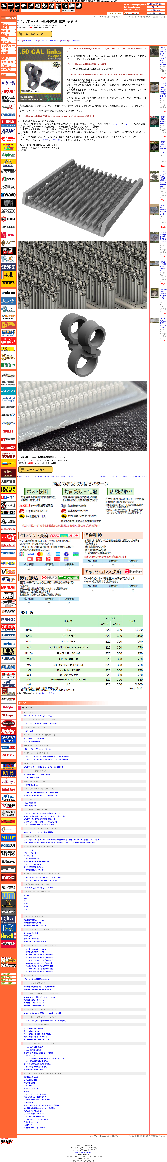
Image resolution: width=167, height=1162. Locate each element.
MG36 (26, 901)
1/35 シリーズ (43, 975)
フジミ (8, 667)
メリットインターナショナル (8, 829)
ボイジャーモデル (30, 1009)
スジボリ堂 (8, 439)
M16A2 (26, 895)
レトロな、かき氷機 (31, 933)
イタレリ (8, 179)
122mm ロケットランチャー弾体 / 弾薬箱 (38, 832)
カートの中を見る (131, 13)
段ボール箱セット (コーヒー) (34, 1031)
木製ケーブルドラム (31, 1088)
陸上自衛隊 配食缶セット (32, 923)
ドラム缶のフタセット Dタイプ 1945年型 (38, 960)
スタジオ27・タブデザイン (8, 447)
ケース (72, 6)
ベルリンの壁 (28, 731)
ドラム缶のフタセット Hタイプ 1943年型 (38, 969)
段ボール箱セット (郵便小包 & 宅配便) (37, 1034)
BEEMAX (8, 611)
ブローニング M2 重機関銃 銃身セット (37, 979)
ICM (8, 91)
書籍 (79, 6)
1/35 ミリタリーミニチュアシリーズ (42, 846)
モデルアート (8, 845)
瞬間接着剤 (57, 140)
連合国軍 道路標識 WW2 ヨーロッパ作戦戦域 (39, 1108)
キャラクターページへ (8, 45)
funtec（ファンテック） (8, 635)
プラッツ (8, 675)
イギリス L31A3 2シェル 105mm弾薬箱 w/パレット (42, 813)
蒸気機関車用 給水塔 (31, 1077)
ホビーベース (8, 739)
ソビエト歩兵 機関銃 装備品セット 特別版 (38, 1053)
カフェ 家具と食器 (30, 1080)
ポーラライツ (8, 723)
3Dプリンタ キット (35, 25)
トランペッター (29, 892)
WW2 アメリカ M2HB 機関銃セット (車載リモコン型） (43, 1013)
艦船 (17, 6)
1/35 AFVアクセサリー (36, 712)
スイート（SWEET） (8, 431)
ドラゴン (27, 884)
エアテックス (8, 211)
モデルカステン (8, 853)
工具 (58, 6)
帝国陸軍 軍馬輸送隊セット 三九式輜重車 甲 (39, 987)
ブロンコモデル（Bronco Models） (8, 683)
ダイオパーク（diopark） (8, 473)
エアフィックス (8, 219)
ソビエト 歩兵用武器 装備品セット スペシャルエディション (44, 1058)
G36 (25, 898)
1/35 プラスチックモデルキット (45, 789)
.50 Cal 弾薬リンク (30, 41)
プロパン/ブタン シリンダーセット (36, 1119)
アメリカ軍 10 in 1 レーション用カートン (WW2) (41, 880)
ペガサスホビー (8, 691)
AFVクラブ (8, 227)
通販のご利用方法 (156, 4)
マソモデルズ (28, 1025)
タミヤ (26, 846)
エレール (8, 275)
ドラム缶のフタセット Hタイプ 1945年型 (38, 972)
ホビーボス (8, 747)
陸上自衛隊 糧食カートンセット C (36, 925)
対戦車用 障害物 (29, 1083)
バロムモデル (8, 579)
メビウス (8, 821)
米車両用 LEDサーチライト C (34, 1006)
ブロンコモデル (29, 993)
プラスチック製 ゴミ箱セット (34, 1117)
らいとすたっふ (8, 912)
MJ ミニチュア (23, 461)
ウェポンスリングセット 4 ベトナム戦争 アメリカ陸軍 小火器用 (46, 759)
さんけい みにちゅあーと (8, 383)
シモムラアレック (8, 423)
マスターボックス (30, 1017)
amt (8, 235)
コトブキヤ (8, 365)
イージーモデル (8, 163)
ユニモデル (8, 888)
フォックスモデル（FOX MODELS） (8, 651)
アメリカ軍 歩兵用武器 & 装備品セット (37, 1061)
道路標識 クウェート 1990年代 (34, 1128)
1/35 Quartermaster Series (40, 884)
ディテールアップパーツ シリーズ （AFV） (45, 874)
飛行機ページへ (8, 27)
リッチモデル (8, 928)
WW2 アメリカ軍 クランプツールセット (163, 323)
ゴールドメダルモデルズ (8, 357)
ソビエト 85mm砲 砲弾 (32, 741)
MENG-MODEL (29, 745)
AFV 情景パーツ (74, 41)
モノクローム (8, 861)
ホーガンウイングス (8, 715)
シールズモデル (8, 399)
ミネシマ (8, 797)
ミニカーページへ (8, 49)
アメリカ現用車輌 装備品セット (35, 867)
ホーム (89, 1136)
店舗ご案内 (8, 974)
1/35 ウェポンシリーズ (44, 892)
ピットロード (8, 619)
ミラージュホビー (8, 805)
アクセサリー (32, 799)
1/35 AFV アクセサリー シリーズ (47, 993)
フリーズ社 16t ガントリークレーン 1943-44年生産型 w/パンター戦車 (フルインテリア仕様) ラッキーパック (61, 840)
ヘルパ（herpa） (8, 707)
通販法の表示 (8, 983)
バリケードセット (30, 853)
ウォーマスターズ (8, 203)
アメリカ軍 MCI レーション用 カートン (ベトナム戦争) (43, 877)
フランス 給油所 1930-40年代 (34, 1114)
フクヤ (8, 659)
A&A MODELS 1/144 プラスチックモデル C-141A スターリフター (122, 477)
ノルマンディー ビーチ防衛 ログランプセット (40, 824)
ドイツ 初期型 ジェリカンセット (35, 870)
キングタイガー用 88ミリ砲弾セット (36, 861)
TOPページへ (8, 18)
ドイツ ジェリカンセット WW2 (35, 1094)
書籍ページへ (8, 75)
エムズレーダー (8, 959)
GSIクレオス (8, 391)
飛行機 (11, 6)
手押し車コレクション (31, 1122)
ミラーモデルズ (8, 813)
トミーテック (8, 529)
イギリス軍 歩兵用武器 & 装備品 (35, 1067)
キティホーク (8, 309)
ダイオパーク (28, 828)
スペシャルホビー (8, 455)
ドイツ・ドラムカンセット (33, 864)
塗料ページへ (8, 58)
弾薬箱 (63, 41)
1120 (26, 712)
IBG (8, 99)
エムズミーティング (8, 965)
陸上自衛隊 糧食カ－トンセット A (36, 920)
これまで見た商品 (115, 13)
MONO (26, 763)
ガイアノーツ (8, 293)
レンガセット (28, 856)
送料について (8, 980)
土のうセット (28, 850)
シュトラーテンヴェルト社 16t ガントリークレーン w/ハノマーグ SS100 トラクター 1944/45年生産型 (59, 843)
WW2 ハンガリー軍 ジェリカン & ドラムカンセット (42, 997)
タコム (26, 836)
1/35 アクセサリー (42, 781)
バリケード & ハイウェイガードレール (37, 749)
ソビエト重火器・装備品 (32, 1050)
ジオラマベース (40, 771)
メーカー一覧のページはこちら (8, 83)
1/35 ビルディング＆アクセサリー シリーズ (48, 1073)
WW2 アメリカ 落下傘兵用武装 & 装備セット (39, 819)
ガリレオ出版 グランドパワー (8, 325)
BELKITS (8, 699)
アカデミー (8, 123)
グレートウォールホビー (8, 333)
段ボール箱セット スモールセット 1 (36, 1039)
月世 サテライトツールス (8, 341)
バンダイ (8, 587)
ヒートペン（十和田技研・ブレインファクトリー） (8, 603)
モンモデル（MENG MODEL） (8, 877)
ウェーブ (8, 195)
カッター (116, 124)
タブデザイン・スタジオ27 (8, 489)
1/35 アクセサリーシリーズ (48, 945)
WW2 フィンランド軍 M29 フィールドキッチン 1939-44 (43, 767)
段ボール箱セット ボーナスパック (36, 1037)
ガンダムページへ (8, 41)
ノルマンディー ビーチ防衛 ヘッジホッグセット (40, 822)
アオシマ (8, 115)
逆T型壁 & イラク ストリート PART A (37, 775)
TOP (10, 10)
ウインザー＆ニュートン (8, 187)
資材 (65, 6)
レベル (8, 936)
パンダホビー (8, 595)
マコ (8, 765)
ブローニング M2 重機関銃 (49, 41)
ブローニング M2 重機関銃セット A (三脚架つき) (41, 792)
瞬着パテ (46, 140)
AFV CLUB (28, 720)
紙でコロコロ (8, 301)
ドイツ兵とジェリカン (31, 1055)
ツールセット (28, 1102)
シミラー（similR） (8, 415)
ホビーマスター (8, 755)
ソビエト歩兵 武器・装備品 (33, 1047)
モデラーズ (8, 837)
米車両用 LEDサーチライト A (34, 1000)
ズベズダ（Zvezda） (8, 463)
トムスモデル (8, 537)
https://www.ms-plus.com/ (83, 1152)
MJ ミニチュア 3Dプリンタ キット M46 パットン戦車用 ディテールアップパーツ (46, 477)
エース (8, 243)
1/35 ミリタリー (35, 763)
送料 (156, 7)
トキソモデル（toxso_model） (8, 521)
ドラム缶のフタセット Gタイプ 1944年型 (38, 966)
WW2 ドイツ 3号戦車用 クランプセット (163, 209)
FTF (8, 251)
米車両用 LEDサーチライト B (34, 1003)
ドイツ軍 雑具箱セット (32, 785)
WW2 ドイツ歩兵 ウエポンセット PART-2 (38, 888)
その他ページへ (8, 52)
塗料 (51, 6)
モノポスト (8, 869)
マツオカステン (8, 781)
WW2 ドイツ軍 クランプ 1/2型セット (163, 266)
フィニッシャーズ (8, 643)
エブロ (8, 267)
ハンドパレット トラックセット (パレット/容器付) (41, 1105)
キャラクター (38, 6)
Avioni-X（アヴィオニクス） (8, 107)
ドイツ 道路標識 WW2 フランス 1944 (37, 1100)
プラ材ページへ (8, 65)
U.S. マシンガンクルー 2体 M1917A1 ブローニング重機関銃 (45, 1021)
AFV (95, 1136)
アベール (8, 147)
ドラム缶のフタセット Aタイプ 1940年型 (38, 955)
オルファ (8, 283)
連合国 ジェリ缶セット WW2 (34, 1070)
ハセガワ (8, 563)
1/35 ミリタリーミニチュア (46, 1017)
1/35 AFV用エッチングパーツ (47, 1009)
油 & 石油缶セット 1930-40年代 (35, 1097)
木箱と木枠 (28, 1086)
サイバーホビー (8, 375)
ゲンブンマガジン (8, 349)
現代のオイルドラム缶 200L (33, 1111)
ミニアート (28, 1043)
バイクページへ (8, 38)
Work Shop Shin (29, 781)
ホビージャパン (8, 731)
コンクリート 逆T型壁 (31, 777)
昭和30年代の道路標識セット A (35, 941)
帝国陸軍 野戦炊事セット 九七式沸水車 (37, 989)
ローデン (8, 944)
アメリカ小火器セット (31, 859)
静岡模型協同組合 (8, 407)
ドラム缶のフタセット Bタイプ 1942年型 (38, 957)
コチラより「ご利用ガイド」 (49, 693)
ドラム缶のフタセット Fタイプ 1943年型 (38, 963)
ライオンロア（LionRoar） (8, 904)
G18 (25, 912)
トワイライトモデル (31, 916)
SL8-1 (26, 904)
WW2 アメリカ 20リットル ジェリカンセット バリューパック (45, 816)
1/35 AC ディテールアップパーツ (43, 720)
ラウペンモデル (8, 920)
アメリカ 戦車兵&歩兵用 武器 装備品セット (39, 1064)
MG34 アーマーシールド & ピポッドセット (39, 716)
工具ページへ (8, 62)
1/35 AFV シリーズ (38, 727)
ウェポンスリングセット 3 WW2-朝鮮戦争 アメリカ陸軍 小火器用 (46, 757)
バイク (31, 6)
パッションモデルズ (31, 945)
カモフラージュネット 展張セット (36, 739)
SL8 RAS (27, 907)
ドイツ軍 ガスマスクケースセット (36, 949)
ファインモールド (30, 983)
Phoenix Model (29, 771)
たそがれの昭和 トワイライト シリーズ (52, 929)
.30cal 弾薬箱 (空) (30, 803)
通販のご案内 (8, 977)
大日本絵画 (8, 481)
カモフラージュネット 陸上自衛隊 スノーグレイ (40, 723)
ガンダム (45, 6)
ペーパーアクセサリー (42, 1025)
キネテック (8, 317)
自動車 (24, 6)
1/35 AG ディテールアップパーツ (43, 735)
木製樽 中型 (28, 1125)
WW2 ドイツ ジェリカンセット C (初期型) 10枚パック (43, 795)
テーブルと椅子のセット (32, 939)
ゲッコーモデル (29, 810)
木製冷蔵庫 (28, 936)
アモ (25, 799)
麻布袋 (26, 1091)
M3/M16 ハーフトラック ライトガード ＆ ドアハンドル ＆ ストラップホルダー (163, 56)
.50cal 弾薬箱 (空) (30, 806)
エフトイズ (8, 259)
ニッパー (129, 124)
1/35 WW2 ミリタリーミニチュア (44, 1043)
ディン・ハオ (8, 505)
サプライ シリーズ (41, 745)
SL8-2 (26, 909)
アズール (8, 131)
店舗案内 (156, 13)
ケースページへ (8, 69)
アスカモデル (28, 789)
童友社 (8, 513)
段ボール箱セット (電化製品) (34, 1028)
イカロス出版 (8, 171)
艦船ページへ (8, 31)
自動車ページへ (8, 34)
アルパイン (8, 155)
